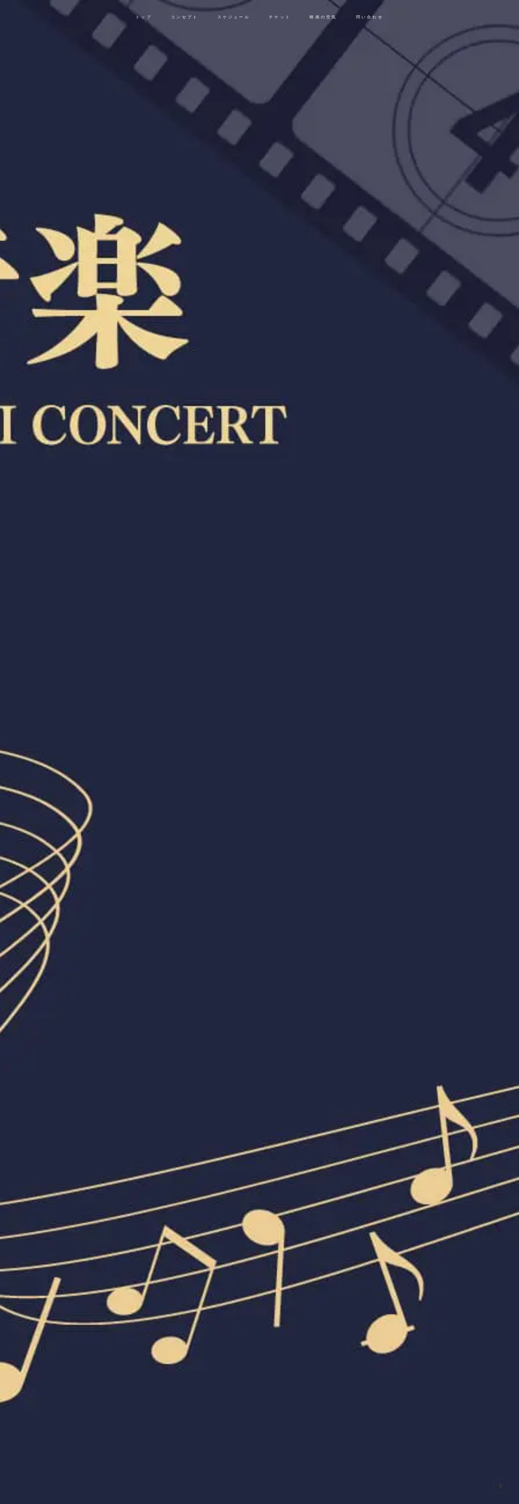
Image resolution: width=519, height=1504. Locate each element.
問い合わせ (369, 16)
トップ (144, 16)
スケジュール (233, 16)
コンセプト (184, 16)
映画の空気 (323, 16)
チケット (280, 16)
